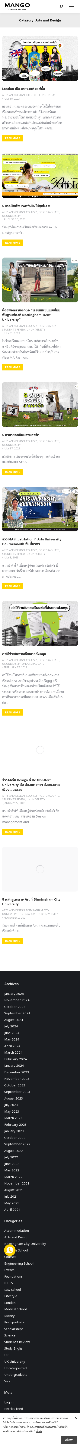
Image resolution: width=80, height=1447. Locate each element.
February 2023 (15, 1124)
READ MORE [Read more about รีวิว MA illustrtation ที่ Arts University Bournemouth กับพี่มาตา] (12, 586)
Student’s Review (17, 1341)
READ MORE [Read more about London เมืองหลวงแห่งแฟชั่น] (12, 138)
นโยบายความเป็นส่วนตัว (16, 1427)
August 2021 (13, 1189)
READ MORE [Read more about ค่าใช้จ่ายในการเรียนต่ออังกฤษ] (12, 712)
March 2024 (13, 1052)
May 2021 (11, 1202)
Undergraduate (16, 1374)
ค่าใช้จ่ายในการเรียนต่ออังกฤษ (24, 654)
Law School (12, 1289)
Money (9, 1315)
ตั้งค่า (39, 1432)
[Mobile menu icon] (71, 6)
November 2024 (16, 999)
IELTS (8, 1282)
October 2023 (14, 1085)
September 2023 (17, 1091)
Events (9, 1269)
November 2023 (16, 1078)
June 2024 (11, 1032)
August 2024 (13, 1019)
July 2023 (11, 1104)
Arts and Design (16, 1236)
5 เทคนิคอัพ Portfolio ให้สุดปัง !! (26, 206)
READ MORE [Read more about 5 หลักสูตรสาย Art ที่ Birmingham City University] (12, 940)
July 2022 (11, 1156)
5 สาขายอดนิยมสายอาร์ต (20, 435)
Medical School (15, 1308)
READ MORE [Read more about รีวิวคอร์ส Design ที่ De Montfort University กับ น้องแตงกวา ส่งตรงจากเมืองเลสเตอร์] (12, 831)
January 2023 (14, 1130)
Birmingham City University (25, 1243)
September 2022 (17, 1143)
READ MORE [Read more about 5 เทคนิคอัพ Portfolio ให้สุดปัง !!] (12, 242)
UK (6, 1354)
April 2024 (12, 1045)
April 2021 (12, 1209)
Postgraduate (14, 1321)
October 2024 (14, 1006)
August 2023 (13, 1098)
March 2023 (13, 1117)
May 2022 (11, 1169)
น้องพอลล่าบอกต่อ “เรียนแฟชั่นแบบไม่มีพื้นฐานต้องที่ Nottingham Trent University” (31, 315)
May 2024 (11, 1039)
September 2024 (17, 1012)
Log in (8, 1402)
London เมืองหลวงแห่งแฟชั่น (23, 88)
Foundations (13, 1276)
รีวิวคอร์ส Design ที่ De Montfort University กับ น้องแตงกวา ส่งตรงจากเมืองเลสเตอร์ (31, 785)
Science (10, 1335)
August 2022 (13, 1150)
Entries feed (13, 1408)
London (10, 1302)
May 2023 (11, 1111)
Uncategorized (15, 1367)
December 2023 (16, 1071)
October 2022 (14, 1137)
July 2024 (11, 1025)
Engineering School (18, 1263)
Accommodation (16, 1230)
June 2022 (11, 1163)
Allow (69, 1440)
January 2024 (14, 1065)
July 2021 (11, 1196)
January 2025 (14, 993)
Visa (7, 1380)
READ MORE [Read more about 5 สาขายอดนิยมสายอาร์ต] (12, 471)
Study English (14, 1348)
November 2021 (16, 1183)
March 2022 (13, 1176)
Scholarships (13, 1328)
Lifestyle (10, 1295)
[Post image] (40, 58)
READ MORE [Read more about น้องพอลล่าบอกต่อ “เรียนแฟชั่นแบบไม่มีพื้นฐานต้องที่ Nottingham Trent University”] (12, 367)
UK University (14, 1361)
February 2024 (15, 1058)
